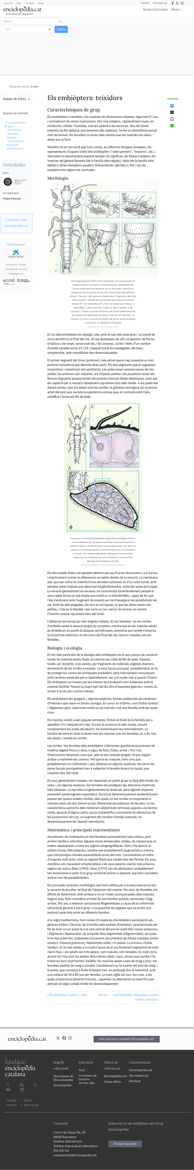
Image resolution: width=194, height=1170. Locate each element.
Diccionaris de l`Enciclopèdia (63, 1078)
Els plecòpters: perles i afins (67, 995)
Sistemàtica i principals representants (14, 144)
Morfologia (14, 130)
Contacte (29, 3)
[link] (16, 99)
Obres (175, 9)
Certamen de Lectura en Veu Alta (88, 1079)
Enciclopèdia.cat (140, 1070)
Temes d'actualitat (155, 9)
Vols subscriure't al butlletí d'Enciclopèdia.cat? (126, 1039)
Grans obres (112, 1081)
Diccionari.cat (160, 3)
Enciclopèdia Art (115, 1076)
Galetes (27, 1100)
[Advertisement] (145, 45)
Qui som (9, 3)
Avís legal (11, 1100)
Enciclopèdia (62, 1085)
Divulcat (145, 3)
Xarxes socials (31, 1104)
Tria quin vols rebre (125, 1144)
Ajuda (41, 3)
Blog (19, 3)
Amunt (102, 995)
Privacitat (12, 1104)
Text (82, 1070)
